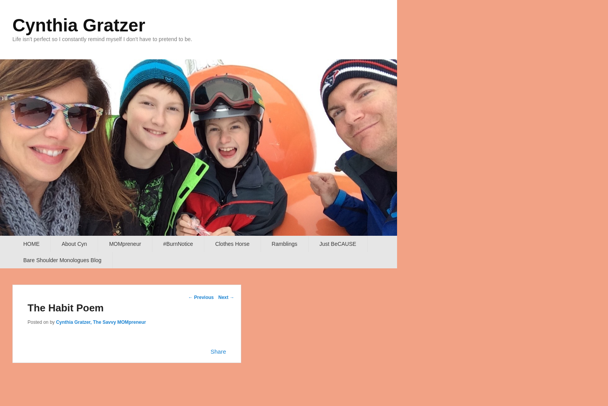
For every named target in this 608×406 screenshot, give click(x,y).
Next (226, 297)
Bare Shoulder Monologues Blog (62, 260)
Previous (201, 297)
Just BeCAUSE (338, 244)
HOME (31, 244)
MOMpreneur (125, 244)
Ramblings (284, 244)
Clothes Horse (232, 244)
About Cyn (74, 244)
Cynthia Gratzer (78, 25)
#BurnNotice (178, 244)
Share (218, 351)
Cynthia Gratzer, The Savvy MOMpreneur (101, 322)
